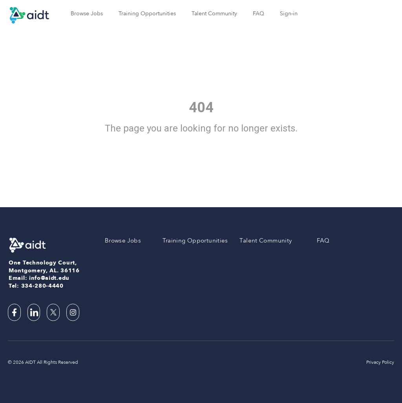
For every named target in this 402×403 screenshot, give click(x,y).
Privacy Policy (380, 362)
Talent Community (214, 13)
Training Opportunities (147, 13)
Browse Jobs (87, 13)
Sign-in (289, 13)
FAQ (258, 13)
